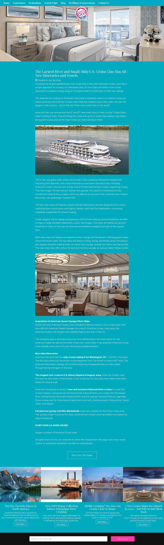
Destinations (35, 3)
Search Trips (51, 3)
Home (7, 3)
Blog (63, 3)
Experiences (19, 3)
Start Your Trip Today (82, 455)
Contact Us (103, 3)
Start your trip (123, 539)
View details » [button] (20, 524)
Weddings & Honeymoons (82, 3)
